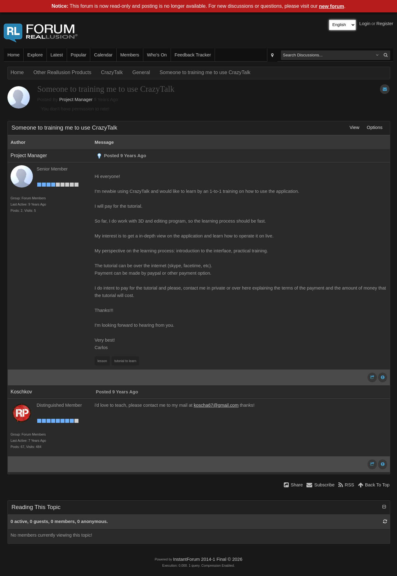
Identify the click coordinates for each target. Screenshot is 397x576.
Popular (78, 54)
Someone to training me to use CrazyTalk (205, 72)
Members (130, 54)
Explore (35, 54)
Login (365, 23)
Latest (57, 54)
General (141, 72)
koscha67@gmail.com (216, 405)
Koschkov (21, 391)
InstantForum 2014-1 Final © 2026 (207, 559)
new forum (331, 6)
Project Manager (76, 99)
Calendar (103, 54)
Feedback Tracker (193, 54)
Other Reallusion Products (62, 72)
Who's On (157, 54)
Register (384, 23)
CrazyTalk (112, 72)
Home (13, 54)
